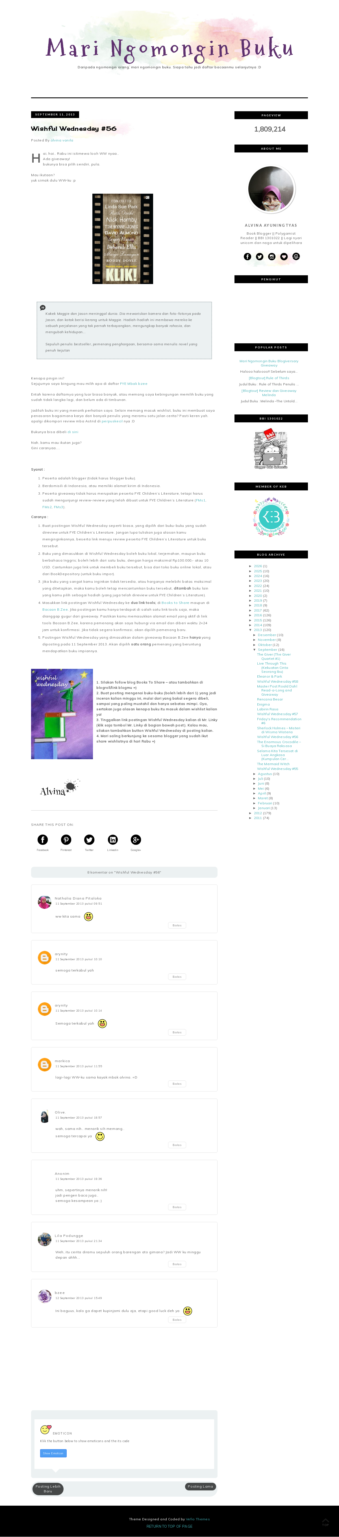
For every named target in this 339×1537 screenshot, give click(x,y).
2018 (258, 606)
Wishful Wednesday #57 (277, 714)
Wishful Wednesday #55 (277, 769)
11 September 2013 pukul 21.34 (78, 1241)
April (262, 794)
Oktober (265, 645)
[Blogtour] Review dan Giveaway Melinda (269, 393)
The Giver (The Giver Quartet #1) (274, 657)
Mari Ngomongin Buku (171, 49)
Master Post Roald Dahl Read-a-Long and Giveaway (277, 691)
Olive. (60, 1113)
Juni (261, 784)
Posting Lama (200, 1487)
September (267, 650)
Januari (264, 808)
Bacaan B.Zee (55, 610)
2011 (258, 818)
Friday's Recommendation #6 (279, 721)
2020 (258, 596)
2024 (258, 576)
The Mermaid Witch (273, 764)
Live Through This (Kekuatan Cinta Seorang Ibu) (272, 668)
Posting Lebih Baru (48, 1489)
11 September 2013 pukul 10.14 (78, 1011)
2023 (258, 581)
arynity (61, 954)
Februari (265, 804)
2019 (258, 601)
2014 (258, 625)
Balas (177, 926)
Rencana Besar (270, 700)
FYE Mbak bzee (134, 384)
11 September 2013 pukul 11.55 (78, 1066)
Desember (267, 635)
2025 (258, 571)
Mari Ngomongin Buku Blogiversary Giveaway (269, 363)
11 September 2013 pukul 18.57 (78, 1118)
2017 (258, 611)
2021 (258, 591)
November (267, 640)
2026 (258, 566)
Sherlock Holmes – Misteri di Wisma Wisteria (278, 730)
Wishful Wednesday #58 (277, 682)
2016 (258, 616)
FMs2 (47, 507)
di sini (73, 432)
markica (62, 1061)
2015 (258, 620)
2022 (258, 586)
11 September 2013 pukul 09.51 (78, 904)
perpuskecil (112, 422)
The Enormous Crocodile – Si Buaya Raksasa (279, 744)
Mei (261, 789)
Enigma (263, 704)
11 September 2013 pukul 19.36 (78, 1179)
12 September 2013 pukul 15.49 (78, 1298)
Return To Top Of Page (170, 1526)
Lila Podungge (69, 1236)
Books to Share (175, 603)
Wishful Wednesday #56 (277, 737)
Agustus (265, 774)
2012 (258, 813)
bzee (60, 1293)
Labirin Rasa (267, 710)
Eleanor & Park (269, 677)
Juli (260, 779)
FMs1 (200, 501)
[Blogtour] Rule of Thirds (269, 378)
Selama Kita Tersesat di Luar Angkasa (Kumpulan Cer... (277, 755)
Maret (263, 798)
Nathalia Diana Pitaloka (78, 899)
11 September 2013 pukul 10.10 (78, 959)
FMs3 (58, 507)
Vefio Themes (198, 1519)
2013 (258, 630)
